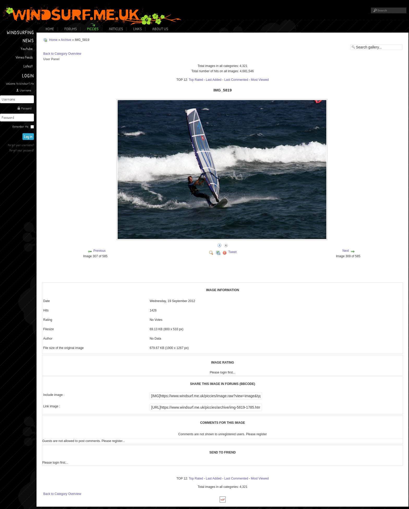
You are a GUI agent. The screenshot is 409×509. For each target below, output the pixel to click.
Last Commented (236, 79)
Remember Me (20, 126)
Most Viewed (260, 79)
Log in (29, 136)
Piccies (92, 29)
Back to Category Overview (62, 53)
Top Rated (196, 79)
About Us (160, 29)
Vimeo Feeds (24, 57)
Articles (116, 29)
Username (25, 90)
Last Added (213, 79)
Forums (70, 29)
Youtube (27, 48)
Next (345, 250)
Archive (66, 40)
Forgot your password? (22, 149)
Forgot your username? (21, 144)
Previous (99, 250)
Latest (28, 66)
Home (50, 29)
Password (26, 108)
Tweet (232, 251)
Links (137, 29)
